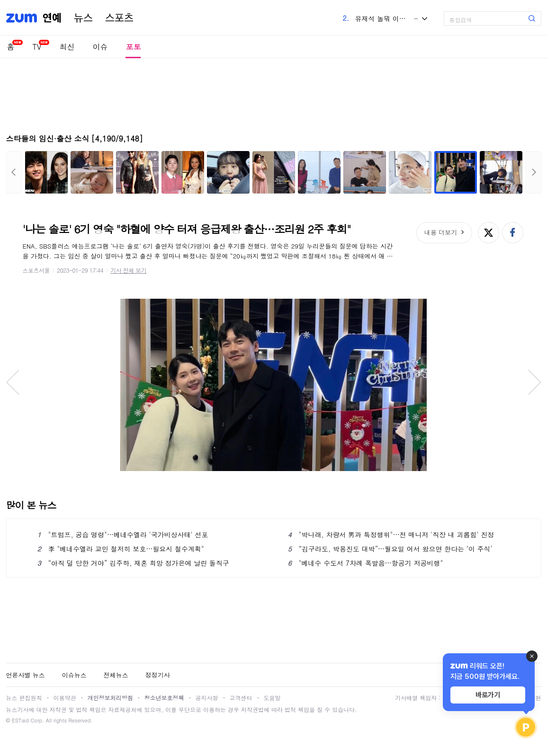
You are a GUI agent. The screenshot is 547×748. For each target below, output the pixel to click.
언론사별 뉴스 (25, 674)
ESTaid (20, 720)
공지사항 (207, 698)
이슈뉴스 (74, 674)
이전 (14, 172)
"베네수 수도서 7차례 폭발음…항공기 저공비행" (365, 563)
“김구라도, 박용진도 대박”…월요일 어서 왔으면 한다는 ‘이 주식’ (390, 548)
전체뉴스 (116, 674)
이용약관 (65, 698)
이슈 (100, 46)
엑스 (488, 232)
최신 (66, 46)
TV (37, 46)
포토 (133, 46)
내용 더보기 (440, 232)
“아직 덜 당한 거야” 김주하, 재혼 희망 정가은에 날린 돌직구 (133, 563)
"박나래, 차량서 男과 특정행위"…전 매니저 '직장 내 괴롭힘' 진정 (391, 534)
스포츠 (119, 18)
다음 (533, 172)
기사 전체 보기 (128, 270)
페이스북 (512, 232)
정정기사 (157, 674)
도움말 (272, 698)
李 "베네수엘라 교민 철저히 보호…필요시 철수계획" (120, 548)
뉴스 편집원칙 (24, 698)
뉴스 (83, 18)
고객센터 (241, 698)
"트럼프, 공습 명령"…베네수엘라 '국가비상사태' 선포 (122, 534)
